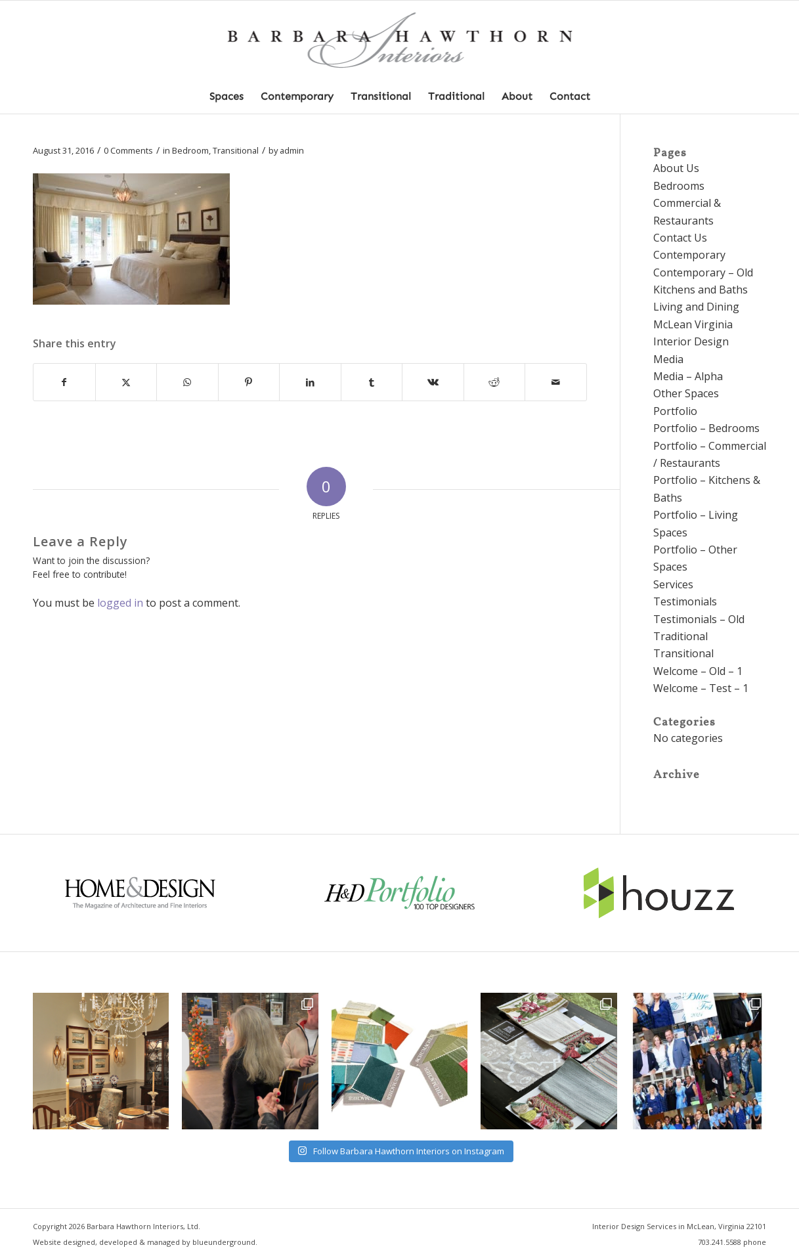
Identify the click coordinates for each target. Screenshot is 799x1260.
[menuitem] (226, 96)
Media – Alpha (688, 376)
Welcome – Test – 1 (700, 688)
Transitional (236, 150)
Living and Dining (696, 306)
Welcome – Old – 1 (698, 671)
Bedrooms (678, 186)
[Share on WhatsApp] (187, 382)
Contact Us (680, 237)
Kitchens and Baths (700, 289)
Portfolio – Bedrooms (706, 428)
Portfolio (675, 411)
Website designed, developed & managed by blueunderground (144, 1242)
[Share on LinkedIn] (310, 382)
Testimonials (685, 601)
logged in (120, 603)
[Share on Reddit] (494, 382)
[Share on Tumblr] (371, 382)
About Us (676, 168)
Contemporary (689, 255)
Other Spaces (686, 393)
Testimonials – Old (699, 619)
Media (668, 359)
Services (673, 584)
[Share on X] (126, 382)
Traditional (680, 636)
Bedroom (190, 150)
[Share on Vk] (433, 382)
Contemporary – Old (703, 272)
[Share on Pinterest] (249, 382)
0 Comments (128, 150)
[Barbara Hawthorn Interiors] (399, 40)
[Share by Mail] (555, 382)
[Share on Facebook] (64, 382)
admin (292, 150)
